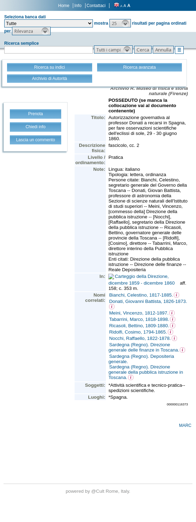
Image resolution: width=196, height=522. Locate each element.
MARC (185, 425)
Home (63, 5)
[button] (120, 23)
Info (78, 5)
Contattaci (96, 5)
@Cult (98, 491)
